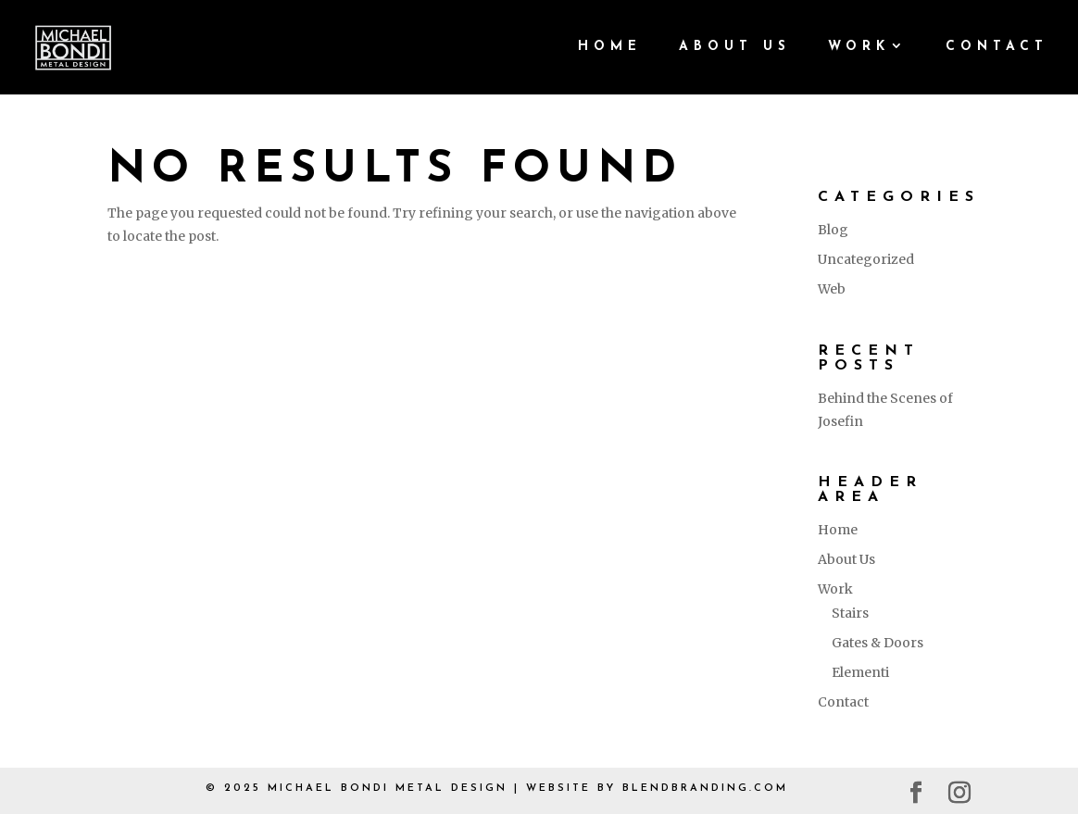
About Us (735, 47)
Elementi (860, 672)
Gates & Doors (877, 642)
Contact (997, 47)
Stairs (850, 613)
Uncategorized (866, 259)
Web (832, 289)
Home (610, 47)
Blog (833, 229)
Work (859, 47)
